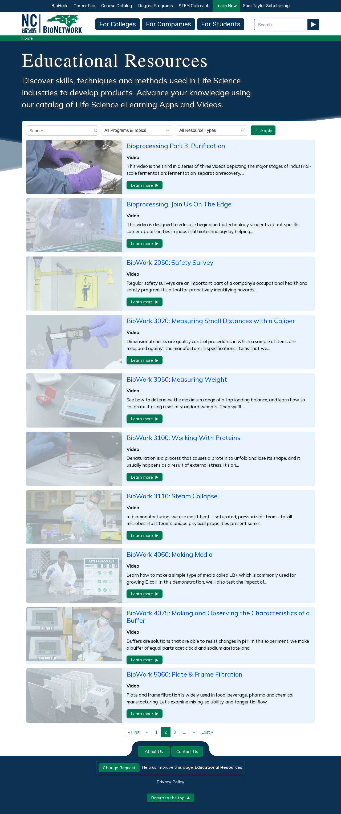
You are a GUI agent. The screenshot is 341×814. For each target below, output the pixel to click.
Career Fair (84, 5)
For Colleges (117, 24)
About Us (154, 751)
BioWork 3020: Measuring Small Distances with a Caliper (211, 321)
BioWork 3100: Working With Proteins (183, 438)
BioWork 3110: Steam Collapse (172, 496)
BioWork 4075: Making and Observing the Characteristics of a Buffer (218, 617)
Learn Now (226, 5)
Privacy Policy (170, 781)
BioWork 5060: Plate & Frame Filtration (184, 674)
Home (27, 38)
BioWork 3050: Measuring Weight (177, 379)
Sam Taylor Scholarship (266, 5)
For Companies (168, 24)
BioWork (59, 5)
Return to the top (170, 797)
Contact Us (187, 751)
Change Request (119, 767)
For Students (220, 24)
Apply (266, 130)
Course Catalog (116, 5)
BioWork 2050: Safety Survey (170, 262)
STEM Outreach (194, 5)
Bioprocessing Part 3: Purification (176, 146)
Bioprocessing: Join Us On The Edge (179, 204)
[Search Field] (280, 24)
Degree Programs (155, 5)
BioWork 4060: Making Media (170, 554)
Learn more (144, 185)
